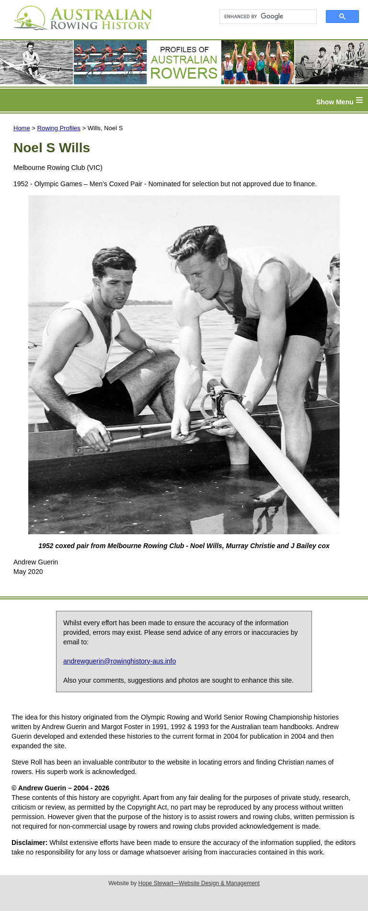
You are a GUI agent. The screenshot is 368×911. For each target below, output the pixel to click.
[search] (263, 16)
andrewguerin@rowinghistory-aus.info (119, 661)
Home (21, 128)
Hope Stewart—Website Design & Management (199, 883)
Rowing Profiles (58, 128)
